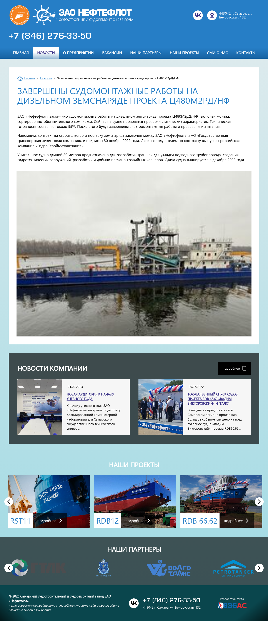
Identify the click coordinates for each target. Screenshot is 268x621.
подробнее (234, 368)
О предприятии (78, 52)
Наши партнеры (145, 52)
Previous (8, 501)
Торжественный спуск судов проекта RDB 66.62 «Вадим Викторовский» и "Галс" (213, 399)
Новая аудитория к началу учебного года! (90, 396)
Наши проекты (184, 52)
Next (259, 501)
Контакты (245, 52)
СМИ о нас (217, 52)
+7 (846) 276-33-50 (50, 36)
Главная (21, 52)
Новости (46, 52)
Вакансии (112, 52)
